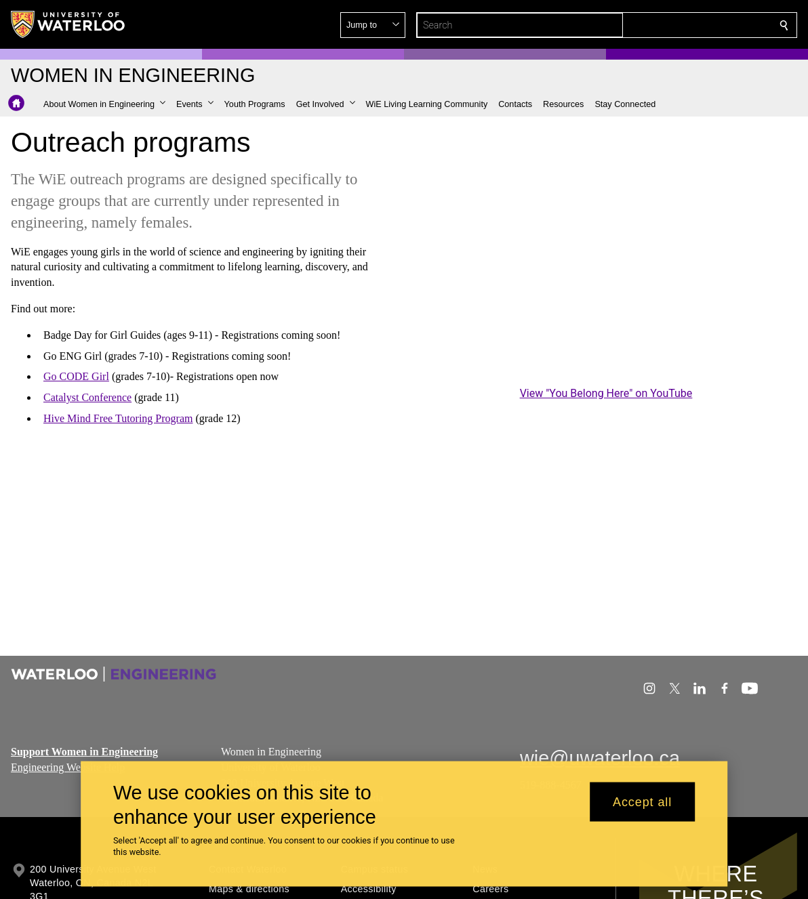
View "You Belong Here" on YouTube (606, 393)
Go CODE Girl (76, 376)
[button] (686, 25)
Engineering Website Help (68, 766)
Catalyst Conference (87, 397)
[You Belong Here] (606, 276)
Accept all (642, 801)
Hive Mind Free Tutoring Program (118, 418)
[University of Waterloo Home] (68, 24)
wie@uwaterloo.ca (600, 758)
